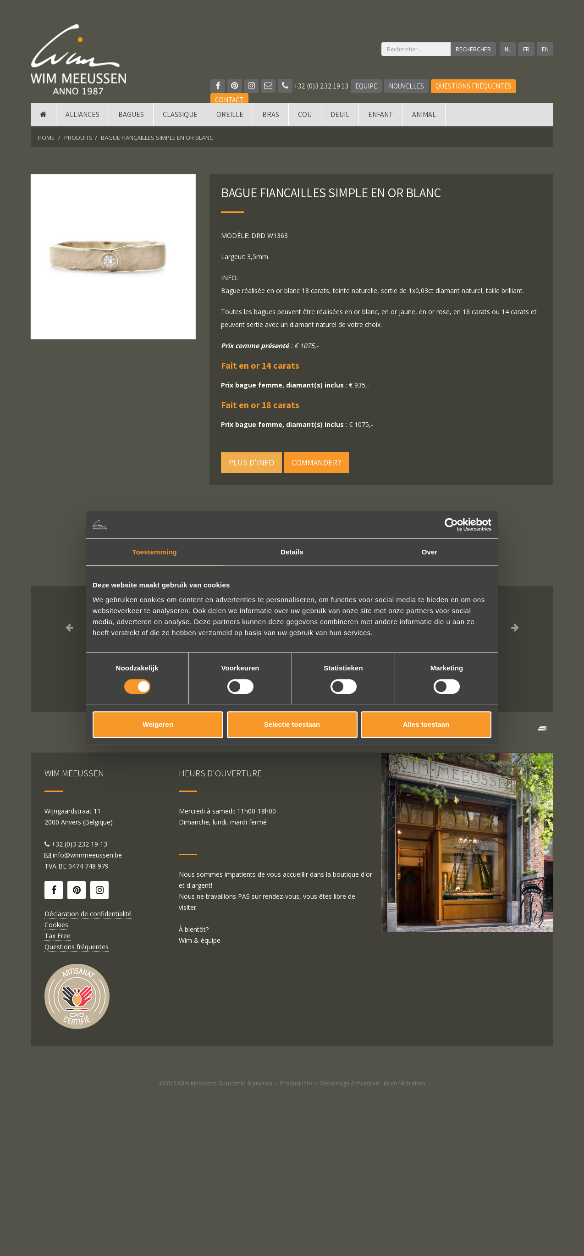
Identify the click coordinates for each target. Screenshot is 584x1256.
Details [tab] (292, 552)
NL (507, 49)
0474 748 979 (88, 1028)
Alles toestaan (426, 724)
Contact (229, 99)
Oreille (229, 116)
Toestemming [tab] (154, 552)
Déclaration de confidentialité (88, 1076)
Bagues (131, 116)
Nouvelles (406, 86)
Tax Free (57, 1098)
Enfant (380, 116)
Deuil (340, 116)
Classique (180, 116)
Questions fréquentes (474, 86)
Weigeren (158, 724)
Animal (424, 116)
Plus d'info (251, 462)
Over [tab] (430, 552)
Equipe (367, 86)
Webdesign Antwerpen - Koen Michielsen (372, 1246)
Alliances (82, 116)
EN (545, 49)
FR (526, 49)
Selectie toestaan (292, 724)
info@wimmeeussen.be (87, 1017)
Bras (270, 116)
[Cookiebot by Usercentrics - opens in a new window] (451, 524)
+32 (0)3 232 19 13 (313, 86)
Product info (296, 1246)
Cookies (56, 1087)
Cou (305, 116)
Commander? (316, 462)
